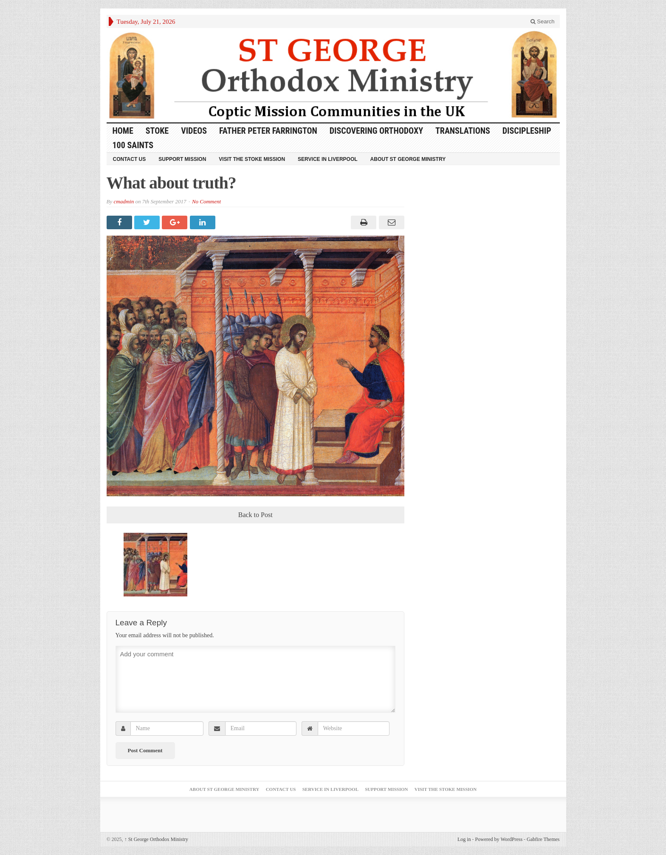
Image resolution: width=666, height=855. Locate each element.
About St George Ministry (408, 159)
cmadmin (123, 201)
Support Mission (182, 159)
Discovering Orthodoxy (376, 131)
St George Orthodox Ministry (156, 839)
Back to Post (255, 514)
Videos (194, 131)
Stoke (157, 131)
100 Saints (133, 145)
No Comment (206, 201)
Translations (462, 131)
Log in (464, 839)
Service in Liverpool (327, 159)
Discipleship (526, 131)
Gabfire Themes (543, 839)
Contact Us (129, 159)
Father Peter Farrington (268, 131)
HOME (123, 131)
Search (543, 21)
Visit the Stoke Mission (252, 159)
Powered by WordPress (498, 839)
